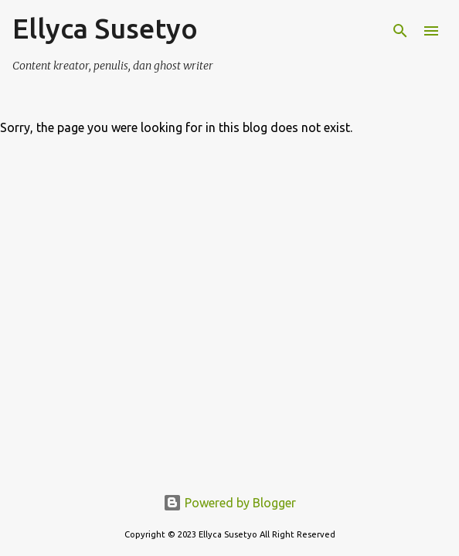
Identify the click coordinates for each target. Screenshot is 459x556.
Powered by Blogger (229, 503)
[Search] (400, 30)
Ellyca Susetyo (105, 28)
